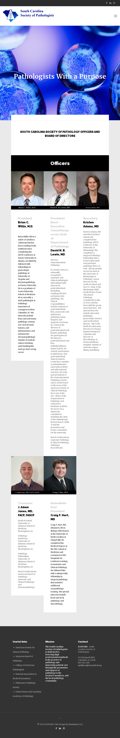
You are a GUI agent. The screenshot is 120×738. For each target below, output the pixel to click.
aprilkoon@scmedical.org (90, 665)
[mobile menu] (115, 16)
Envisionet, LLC (76, 724)
